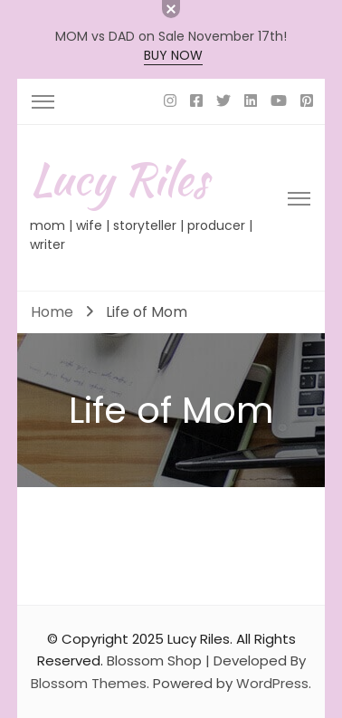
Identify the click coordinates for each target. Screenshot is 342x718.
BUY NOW (173, 55)
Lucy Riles (119, 179)
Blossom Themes (89, 683)
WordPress (272, 683)
